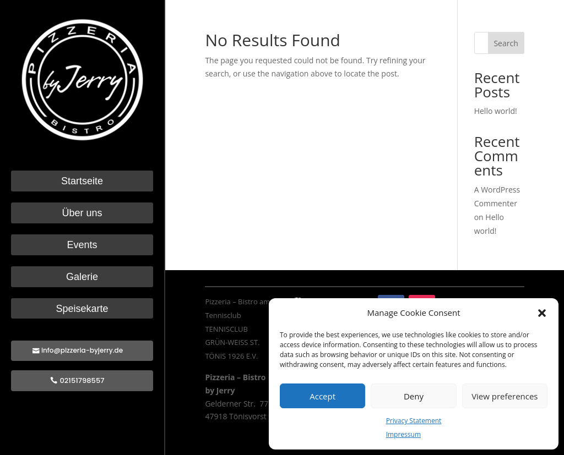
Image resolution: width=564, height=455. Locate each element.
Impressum (403, 434)
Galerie (82, 277)
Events (82, 245)
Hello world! (495, 111)
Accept (322, 396)
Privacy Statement (414, 420)
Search (506, 43)
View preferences (504, 396)
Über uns (82, 213)
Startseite (82, 181)
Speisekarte (82, 309)
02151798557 (82, 380)
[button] (541, 313)
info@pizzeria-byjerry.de (82, 350)
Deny (414, 396)
